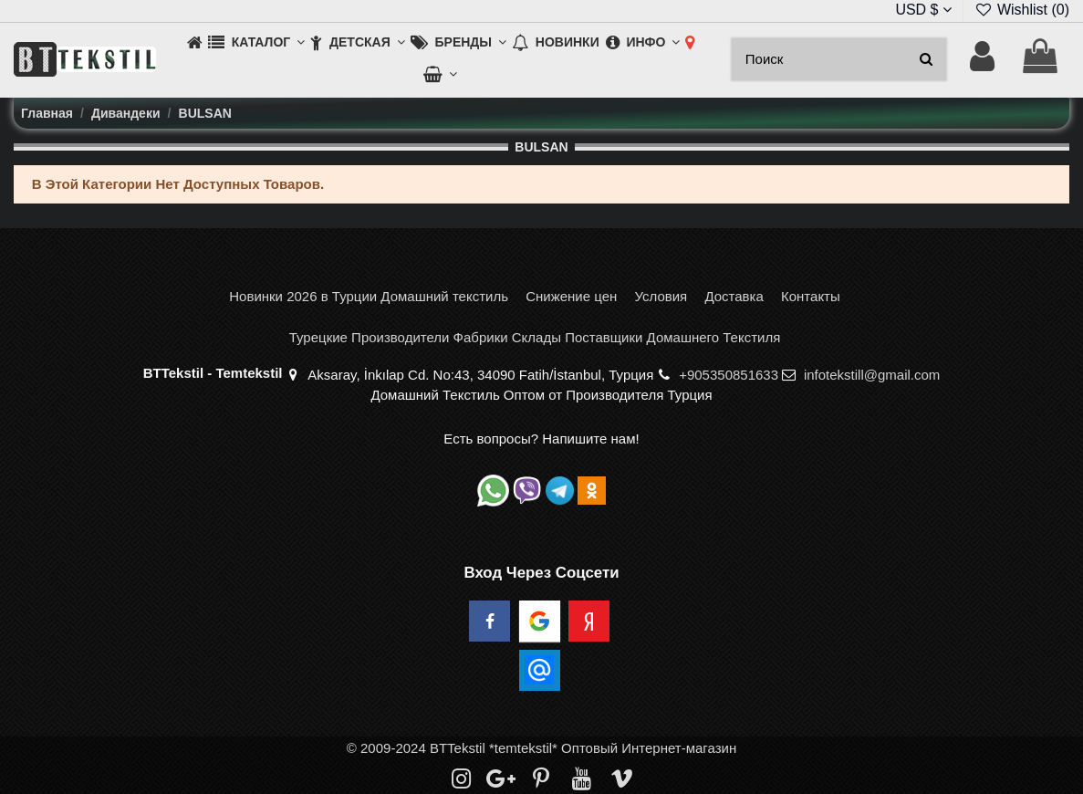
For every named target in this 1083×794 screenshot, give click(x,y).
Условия (660, 296)
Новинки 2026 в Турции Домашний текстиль (368, 296)
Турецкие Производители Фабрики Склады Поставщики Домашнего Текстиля (535, 337)
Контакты (810, 296)
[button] (256, 43)
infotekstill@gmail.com (872, 374)
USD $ (923, 9)
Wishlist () (1021, 9)
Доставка (733, 296)
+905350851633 (728, 374)
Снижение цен (571, 296)
